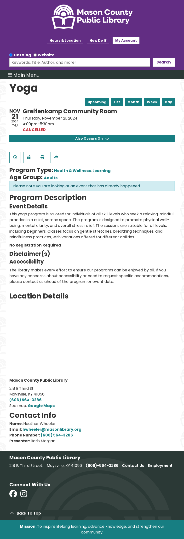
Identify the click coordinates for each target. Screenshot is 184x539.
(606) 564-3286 (25, 400)
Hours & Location (65, 40)
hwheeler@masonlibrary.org (52, 429)
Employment (160, 465)
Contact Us (133, 465)
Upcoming (97, 102)
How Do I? (98, 40)
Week (152, 102)
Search (163, 62)
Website (46, 55)
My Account (126, 40)
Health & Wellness (72, 170)
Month (133, 102)
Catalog (22, 55)
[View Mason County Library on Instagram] (23, 495)
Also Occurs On (92, 138)
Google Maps (41, 405)
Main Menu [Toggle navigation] (24, 74)
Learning (101, 170)
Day (168, 102)
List (117, 102)
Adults (51, 178)
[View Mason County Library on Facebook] (13, 495)
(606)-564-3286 (102, 465)
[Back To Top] (92, 513)
